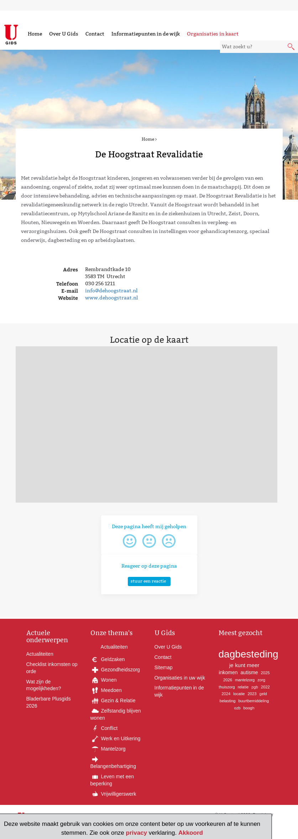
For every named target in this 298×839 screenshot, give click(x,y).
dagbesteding (248, 654)
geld (263, 694)
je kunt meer (244, 665)
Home (35, 34)
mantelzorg (245, 680)
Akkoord (190, 832)
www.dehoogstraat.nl (111, 297)
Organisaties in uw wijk (180, 678)
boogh (248, 708)
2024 (225, 694)
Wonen (103, 680)
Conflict (104, 728)
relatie (243, 687)
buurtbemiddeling (253, 701)
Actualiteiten (39, 654)
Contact (94, 34)
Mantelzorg (108, 749)
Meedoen (106, 690)
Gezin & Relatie (113, 700)
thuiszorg (227, 687)
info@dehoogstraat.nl (111, 290)
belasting (228, 701)
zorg (261, 680)
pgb (254, 687)
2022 (265, 687)
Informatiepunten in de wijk (145, 34)
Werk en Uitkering (115, 738)
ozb (237, 708)
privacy (136, 832)
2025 (265, 673)
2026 (227, 680)
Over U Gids (63, 34)
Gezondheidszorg (115, 669)
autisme (249, 672)
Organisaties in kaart (213, 34)
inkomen (228, 672)
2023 (252, 694)
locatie (239, 694)
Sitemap (164, 667)
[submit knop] (292, 47)
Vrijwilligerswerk (113, 794)
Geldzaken (107, 659)
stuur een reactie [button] (148, 581)
